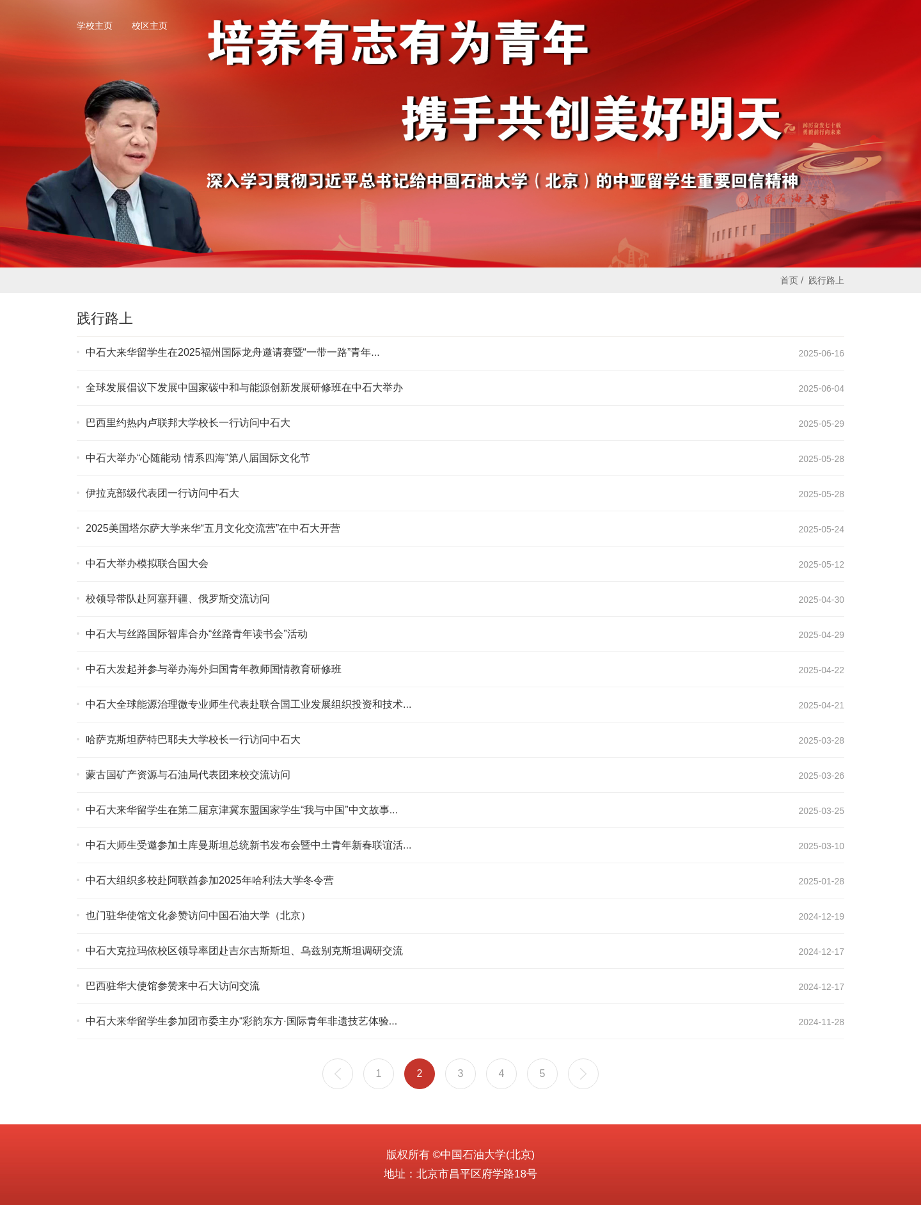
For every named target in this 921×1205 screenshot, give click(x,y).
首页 (789, 280)
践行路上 (826, 280)
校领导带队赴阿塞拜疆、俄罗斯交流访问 (178, 598)
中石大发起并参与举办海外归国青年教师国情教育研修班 (214, 669)
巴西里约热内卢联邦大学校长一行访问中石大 (188, 422)
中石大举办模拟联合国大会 (147, 563)
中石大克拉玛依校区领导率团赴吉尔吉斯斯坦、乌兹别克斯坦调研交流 (244, 950)
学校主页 (95, 25)
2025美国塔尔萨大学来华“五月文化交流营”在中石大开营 (213, 528)
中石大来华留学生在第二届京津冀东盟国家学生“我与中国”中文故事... (242, 809)
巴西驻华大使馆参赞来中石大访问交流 (173, 985)
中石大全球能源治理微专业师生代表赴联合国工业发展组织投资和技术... (248, 704)
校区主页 (150, 25)
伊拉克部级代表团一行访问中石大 (162, 493)
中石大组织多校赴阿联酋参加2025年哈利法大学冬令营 (210, 880)
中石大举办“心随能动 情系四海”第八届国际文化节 (198, 457)
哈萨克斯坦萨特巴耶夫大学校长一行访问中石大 (193, 739)
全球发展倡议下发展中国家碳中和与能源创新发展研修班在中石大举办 (244, 387)
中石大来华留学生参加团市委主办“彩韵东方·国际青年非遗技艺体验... (241, 1021)
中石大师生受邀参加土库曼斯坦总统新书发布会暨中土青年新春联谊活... (248, 845)
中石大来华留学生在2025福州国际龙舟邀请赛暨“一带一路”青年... (233, 352)
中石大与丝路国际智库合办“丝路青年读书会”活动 (197, 633)
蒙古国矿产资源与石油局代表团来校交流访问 (188, 774)
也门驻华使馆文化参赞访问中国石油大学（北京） (198, 915)
